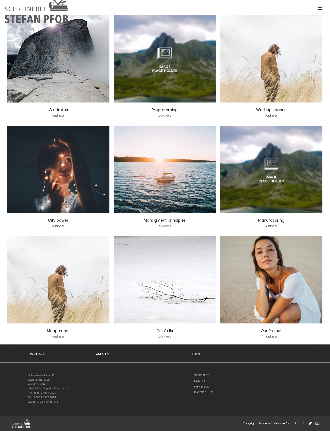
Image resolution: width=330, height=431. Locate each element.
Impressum (202, 387)
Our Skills (164, 330)
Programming (165, 109)
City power (58, 220)
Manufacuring (271, 220)
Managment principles (165, 220)
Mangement (58, 330)
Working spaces (271, 109)
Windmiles (58, 109)
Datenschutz (204, 392)
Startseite (201, 375)
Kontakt (200, 381)
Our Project (271, 330)
